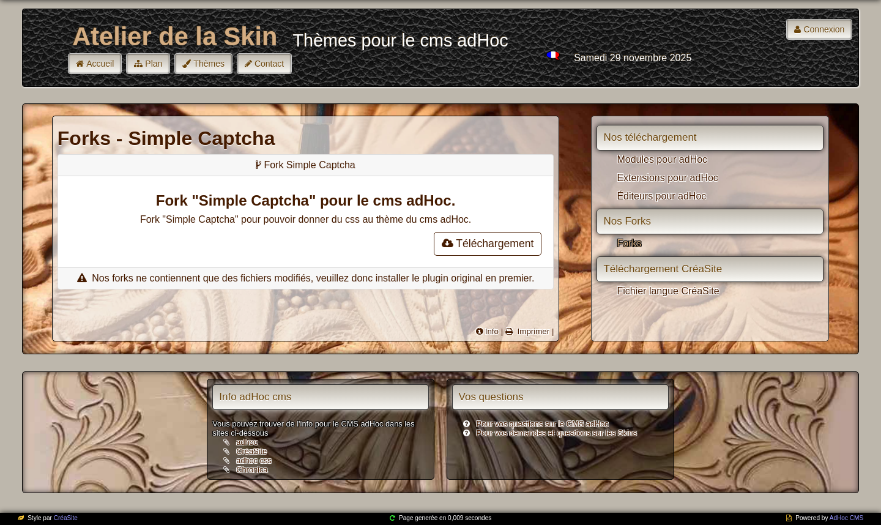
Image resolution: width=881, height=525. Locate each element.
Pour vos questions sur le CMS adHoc (543, 423)
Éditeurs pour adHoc (661, 196)
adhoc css (254, 460)
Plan (153, 64)
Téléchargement (487, 243)
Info (492, 331)
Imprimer (532, 331)
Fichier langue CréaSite (668, 291)
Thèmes (209, 64)
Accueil (100, 64)
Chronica (251, 469)
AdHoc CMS (846, 518)
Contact (269, 64)
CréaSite (251, 451)
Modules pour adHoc (662, 159)
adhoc (247, 442)
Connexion (823, 29)
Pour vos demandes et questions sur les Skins (557, 433)
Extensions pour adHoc (667, 178)
